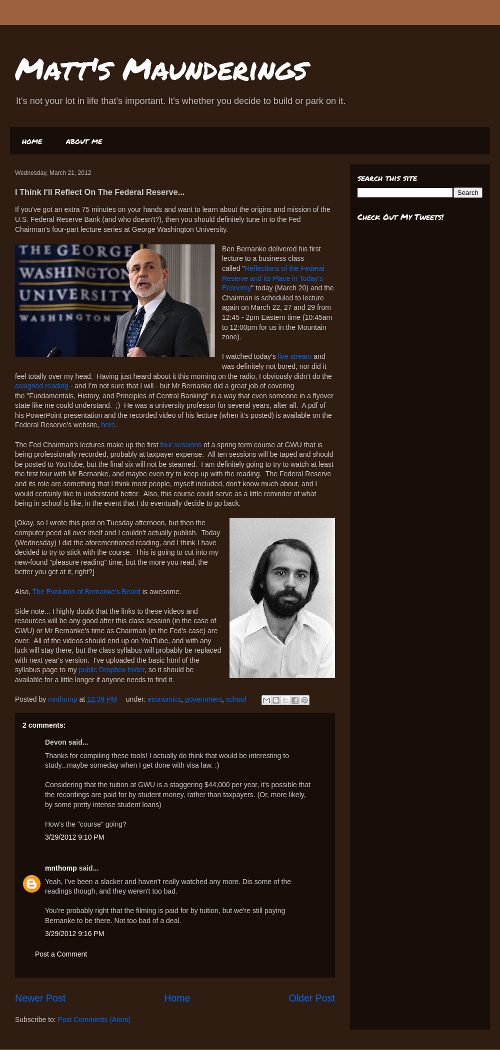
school (236, 699)
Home (177, 998)
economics (164, 699)
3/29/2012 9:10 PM (74, 837)
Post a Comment (61, 954)
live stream (295, 356)
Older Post (311, 998)
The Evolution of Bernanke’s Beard (86, 592)
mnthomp (63, 699)
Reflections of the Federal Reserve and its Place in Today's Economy (273, 278)
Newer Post (40, 998)
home (32, 140)
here (108, 425)
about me (84, 140)
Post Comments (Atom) (94, 1020)
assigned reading (41, 386)
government (203, 699)
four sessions (181, 445)
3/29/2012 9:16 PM (74, 934)
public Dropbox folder (112, 670)
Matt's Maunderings (161, 67)
